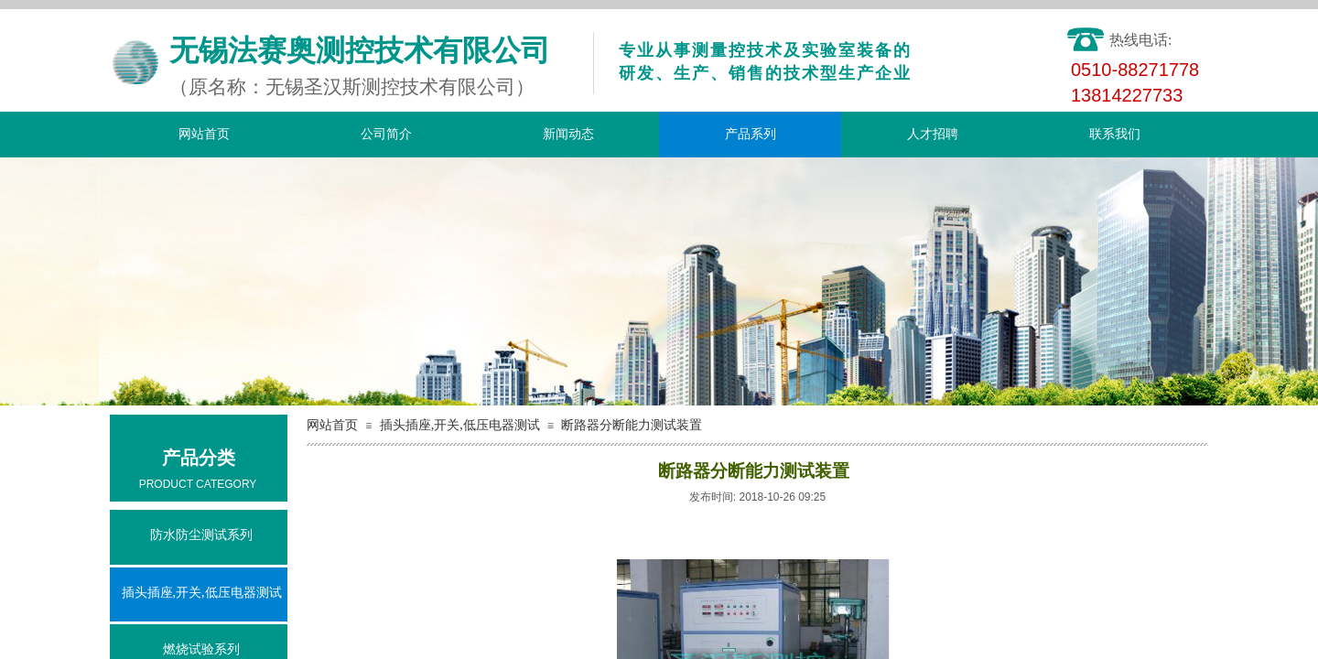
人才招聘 (932, 134)
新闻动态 (568, 134)
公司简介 (386, 134)
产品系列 (750, 134)
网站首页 (204, 134)
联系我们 (1114, 134)
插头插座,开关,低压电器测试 (460, 425)
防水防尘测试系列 (201, 535)
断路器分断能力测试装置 (631, 425)
